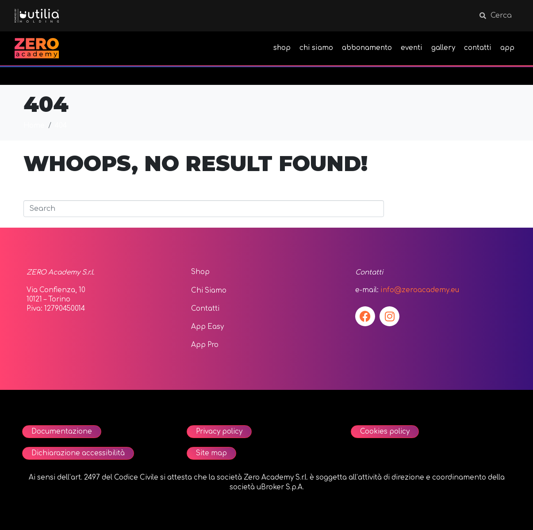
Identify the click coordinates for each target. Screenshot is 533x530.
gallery (443, 48)
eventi (411, 48)
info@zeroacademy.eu (419, 290)
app (507, 48)
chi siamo (316, 48)
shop (282, 48)
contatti (477, 48)
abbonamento (367, 48)
